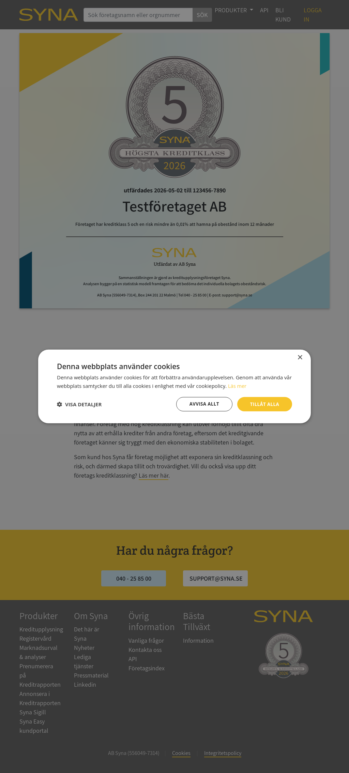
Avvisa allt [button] (201, 404)
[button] (79, 404)
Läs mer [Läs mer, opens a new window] (237, 385)
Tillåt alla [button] (263, 404)
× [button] (299, 357)
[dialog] (174, 386)
